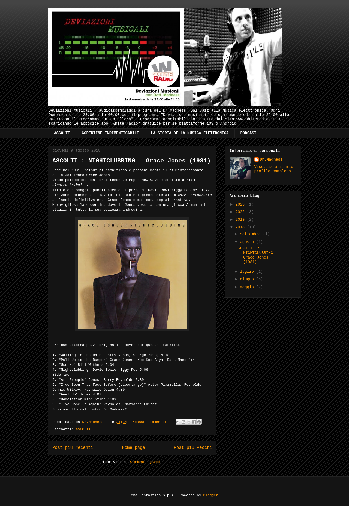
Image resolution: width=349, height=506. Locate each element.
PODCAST (248, 133)
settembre (251, 234)
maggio (248, 287)
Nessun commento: (151, 422)
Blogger (210, 495)
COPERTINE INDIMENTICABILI (110, 133)
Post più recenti (72, 447)
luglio (248, 271)
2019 (241, 219)
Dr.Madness (271, 159)
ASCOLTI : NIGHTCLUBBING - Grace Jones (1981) (131, 161)
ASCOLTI (62, 133)
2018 (241, 227)
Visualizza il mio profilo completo (273, 169)
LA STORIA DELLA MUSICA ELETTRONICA (190, 133)
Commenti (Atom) (146, 462)
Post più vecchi (193, 447)
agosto (248, 242)
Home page (133, 447)
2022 (241, 212)
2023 (241, 204)
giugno (248, 279)
